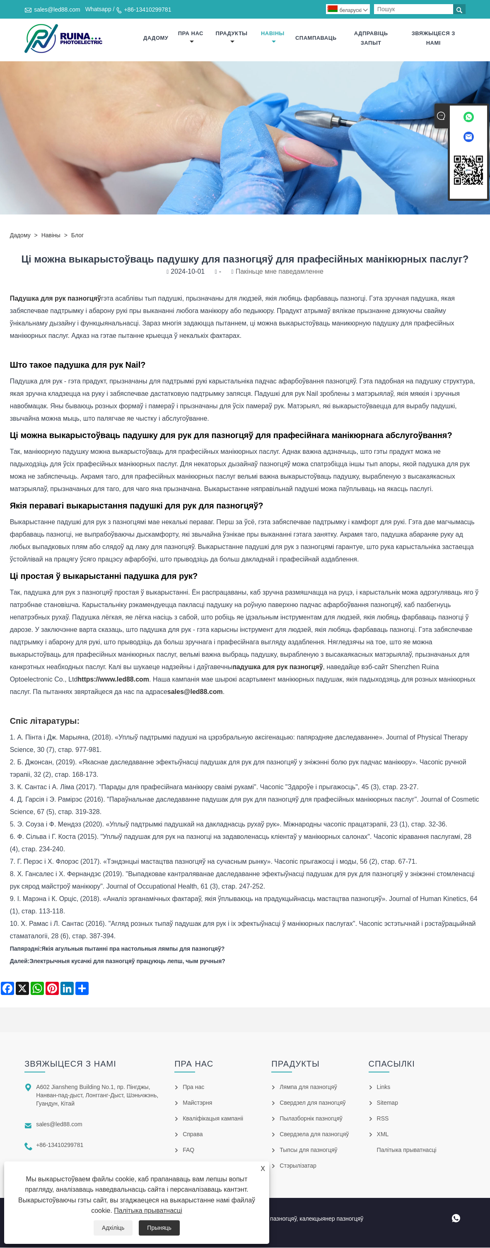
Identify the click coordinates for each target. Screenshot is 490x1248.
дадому (155, 38)
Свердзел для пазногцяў (312, 1103)
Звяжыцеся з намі (433, 38)
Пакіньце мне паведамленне (279, 271)
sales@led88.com (57, 9)
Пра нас (190, 37)
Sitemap (387, 1103)
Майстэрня (197, 1103)
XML (383, 1134)
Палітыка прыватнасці (148, 1210)
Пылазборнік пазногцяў (311, 1118)
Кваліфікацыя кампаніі (213, 1118)
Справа (193, 1134)
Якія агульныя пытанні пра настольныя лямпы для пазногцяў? (132, 949)
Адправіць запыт (371, 38)
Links (384, 1087)
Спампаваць (316, 38)
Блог (77, 235)
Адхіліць (113, 1227)
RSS (383, 1118)
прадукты (231, 37)
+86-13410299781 (147, 9)
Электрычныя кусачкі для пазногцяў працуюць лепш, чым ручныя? (127, 961)
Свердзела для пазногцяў (314, 1134)
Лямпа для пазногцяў (308, 1087)
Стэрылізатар (298, 1166)
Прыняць (159, 1227)
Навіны (273, 37)
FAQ (188, 1150)
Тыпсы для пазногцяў (308, 1150)
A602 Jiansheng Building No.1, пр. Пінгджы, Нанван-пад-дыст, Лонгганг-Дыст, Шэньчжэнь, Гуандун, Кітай (97, 1095)
